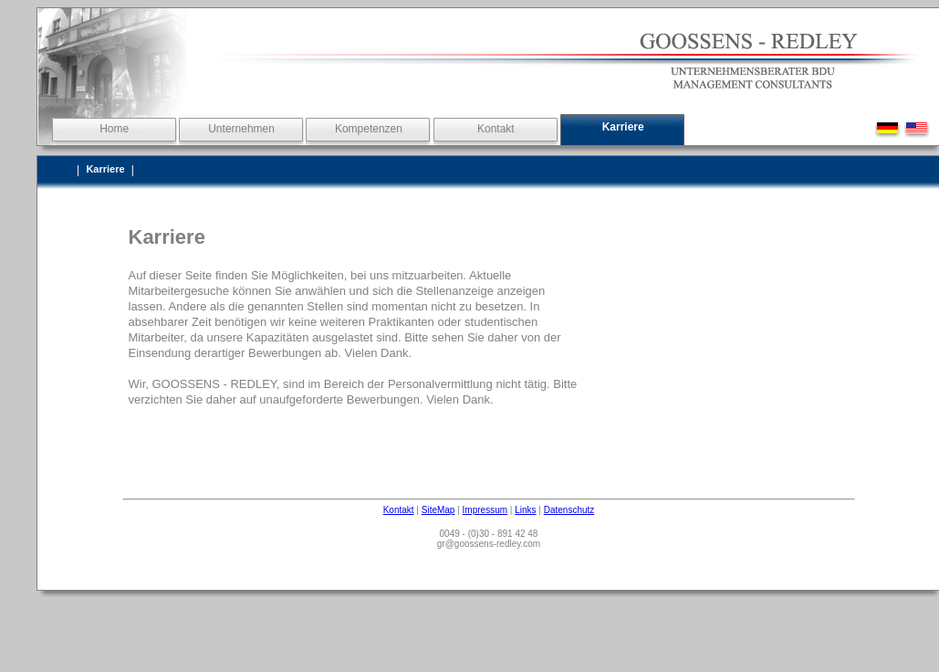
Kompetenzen (368, 128)
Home (114, 128)
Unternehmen (241, 128)
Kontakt (496, 128)
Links (525, 510)
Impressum (485, 510)
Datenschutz (569, 510)
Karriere (623, 127)
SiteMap (438, 510)
